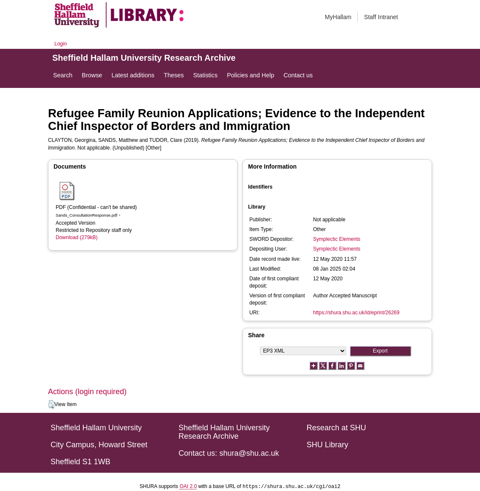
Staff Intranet (381, 17)
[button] (51, 404)
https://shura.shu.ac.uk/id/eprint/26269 (356, 313)
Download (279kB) (77, 237)
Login (60, 44)
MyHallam (338, 17)
